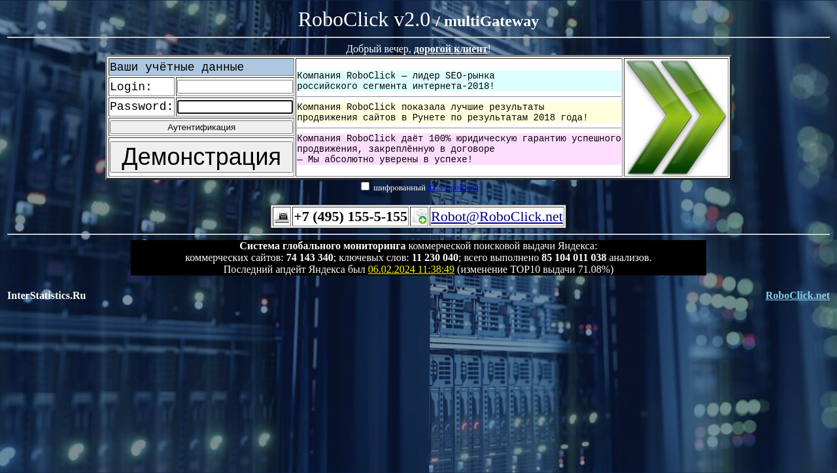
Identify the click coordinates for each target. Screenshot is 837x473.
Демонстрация (201, 156)
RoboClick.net (798, 295)
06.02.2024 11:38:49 (411, 269)
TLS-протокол (453, 187)
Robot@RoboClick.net (497, 216)
